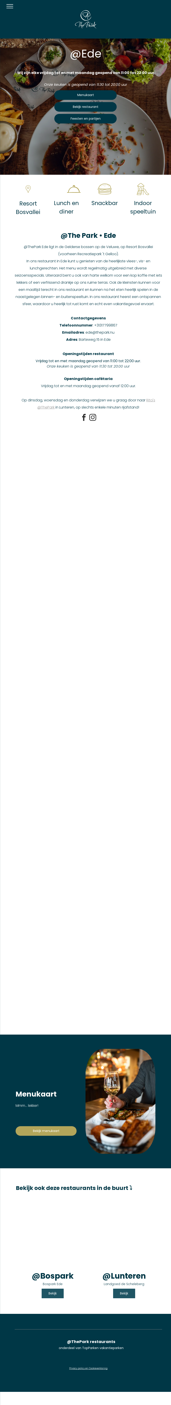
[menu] (10, 6)
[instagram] (93, 418)
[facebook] (84, 418)
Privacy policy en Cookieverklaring (88, 1368)
